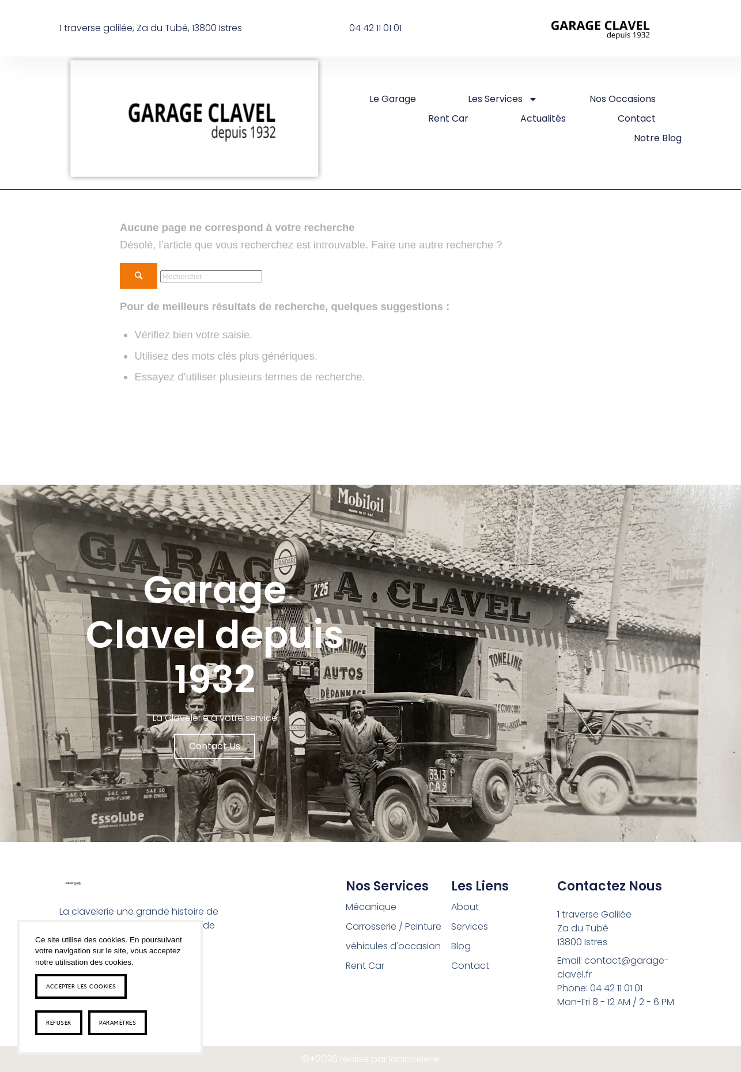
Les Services (503, 99)
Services (469, 926)
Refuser (58, 1022)
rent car (448, 118)
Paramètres (118, 1022)
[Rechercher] (211, 276)
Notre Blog (658, 138)
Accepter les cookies (81, 986)
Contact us (214, 746)
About (465, 907)
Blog (461, 946)
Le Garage (392, 98)
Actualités (543, 118)
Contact (637, 118)
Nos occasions (622, 98)
